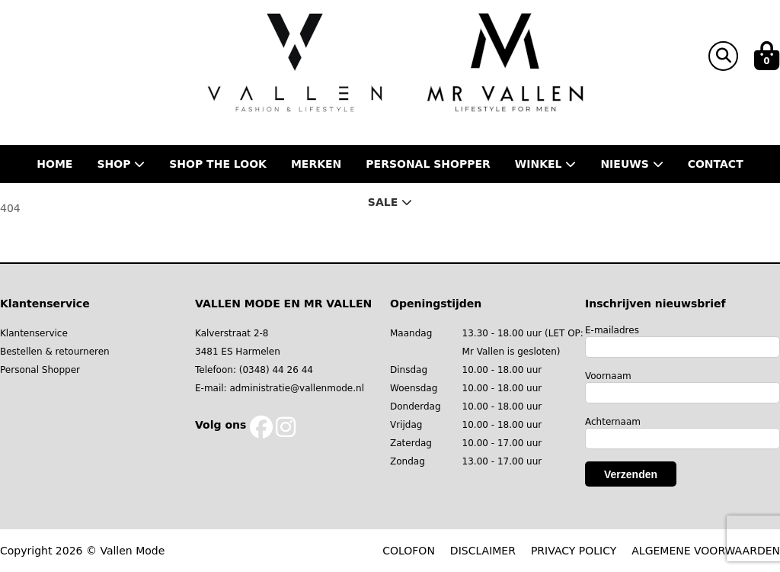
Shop (121, 164)
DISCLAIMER (483, 551)
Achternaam (613, 421)
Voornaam (608, 376)
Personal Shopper (40, 370)
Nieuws (631, 164)
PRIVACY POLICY (573, 551)
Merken (316, 164)
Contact (715, 164)
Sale (390, 202)
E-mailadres (612, 330)
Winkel (546, 164)
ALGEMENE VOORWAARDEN (705, 551)
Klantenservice (34, 333)
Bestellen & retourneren (55, 351)
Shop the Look (218, 164)
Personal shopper (428, 164)
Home (54, 164)
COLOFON (408, 551)
